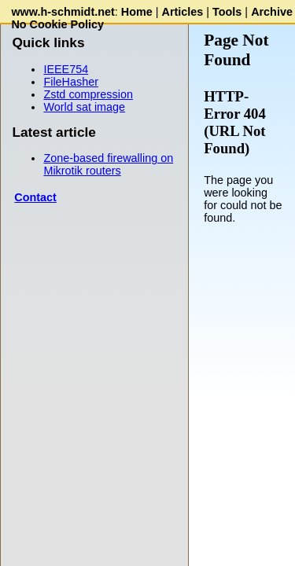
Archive (272, 12)
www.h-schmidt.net (62, 12)
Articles (183, 12)
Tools (227, 12)
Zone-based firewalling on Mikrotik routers (108, 164)
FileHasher (70, 81)
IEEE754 (65, 69)
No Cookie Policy (57, 24)
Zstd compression (88, 94)
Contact (35, 197)
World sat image (84, 107)
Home (137, 12)
